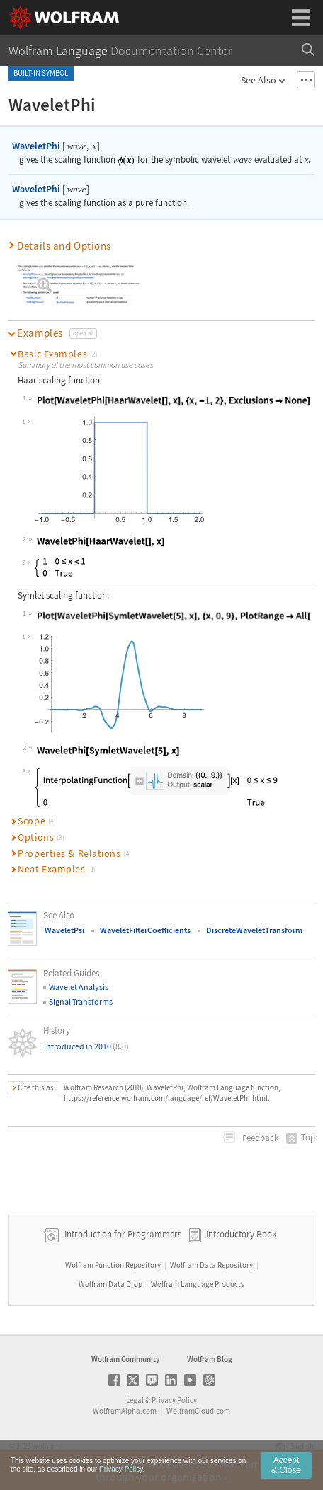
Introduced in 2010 (86, 1046)
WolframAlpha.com (125, 1411)
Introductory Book (241, 1234)
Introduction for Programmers (121, 1234)
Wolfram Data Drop (110, 1284)
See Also (258, 80)
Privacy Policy (174, 1400)
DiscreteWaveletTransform (254, 930)
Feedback (259, 1138)
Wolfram (46, 1446)
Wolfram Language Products (197, 1284)
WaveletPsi (64, 930)
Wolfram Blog (209, 1359)
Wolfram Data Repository (211, 1265)
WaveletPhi (36, 145)
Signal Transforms (81, 1001)
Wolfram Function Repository (113, 1265)
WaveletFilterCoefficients (145, 930)
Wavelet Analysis (78, 986)
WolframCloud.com (198, 1411)
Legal (135, 1400)
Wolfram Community (125, 1359)
